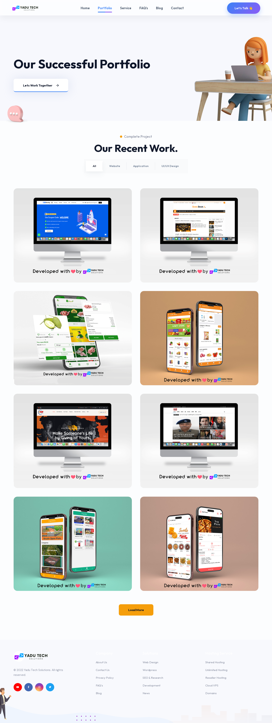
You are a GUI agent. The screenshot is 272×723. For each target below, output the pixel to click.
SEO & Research (153, 677)
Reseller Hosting (215, 677)
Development (151, 685)
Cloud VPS (211, 685)
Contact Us (103, 670)
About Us (101, 662)
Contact (177, 8)
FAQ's (143, 8)
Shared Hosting (215, 662)
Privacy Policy (105, 677)
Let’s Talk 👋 (244, 8)
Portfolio (105, 8)
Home (85, 8)
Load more (136, 610)
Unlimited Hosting (216, 670)
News (146, 693)
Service (125, 8)
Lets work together (41, 85)
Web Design (150, 662)
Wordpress (150, 670)
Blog (159, 8)
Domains (211, 693)
